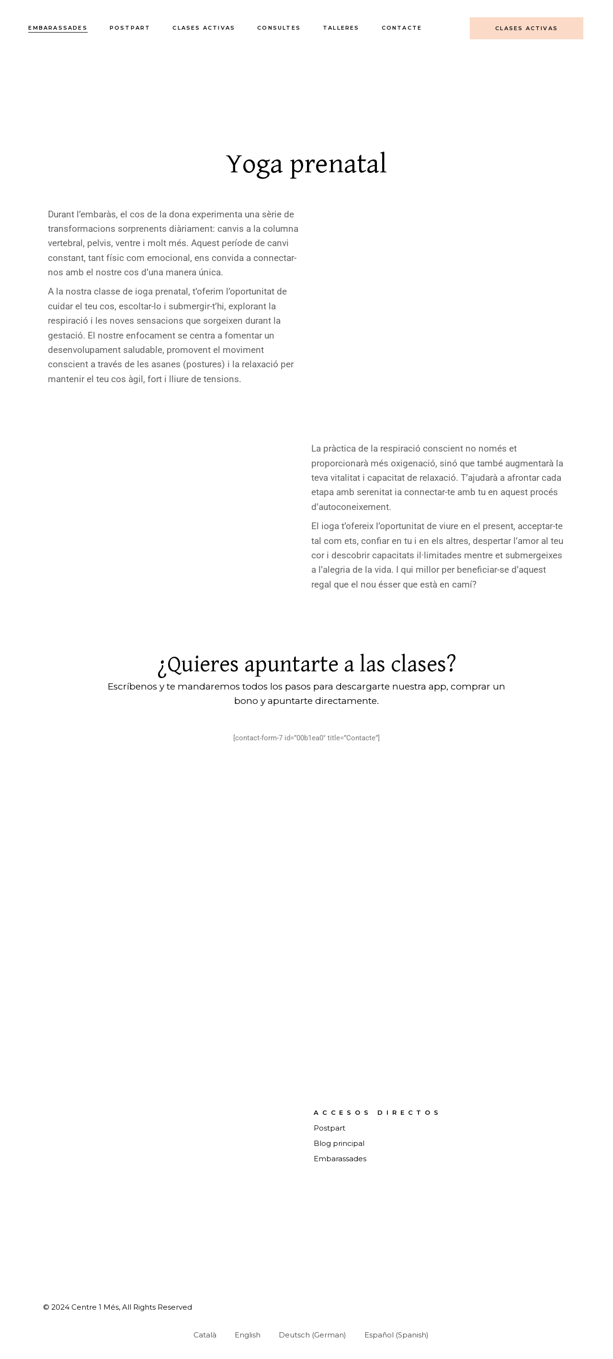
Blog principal (339, 1143)
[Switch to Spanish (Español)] (392, 1334)
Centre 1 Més (95, 1307)
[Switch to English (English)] (243, 1334)
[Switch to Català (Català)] (200, 1334)
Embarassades (340, 1158)
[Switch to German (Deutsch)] (308, 1334)
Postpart (329, 1127)
